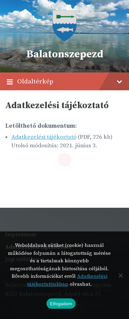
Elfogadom (61, 303)
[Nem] (120, 275)
